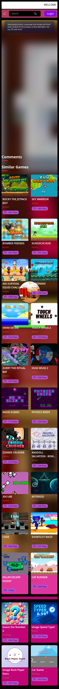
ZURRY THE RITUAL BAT (14, 370)
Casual (6, 677)
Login (50, 13)
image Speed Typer (43, 627)
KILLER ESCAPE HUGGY (12, 579)
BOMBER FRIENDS (13, 243)
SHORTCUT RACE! (42, 537)
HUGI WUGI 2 (40, 368)
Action (6, 206)
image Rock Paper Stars (14, 671)
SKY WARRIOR (40, 199)
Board (35, 630)
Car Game (38, 670)
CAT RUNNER (40, 577)
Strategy (7, 634)
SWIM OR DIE (11, 327)
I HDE (6, 537)
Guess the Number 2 (14, 629)
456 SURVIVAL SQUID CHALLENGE (14, 285)
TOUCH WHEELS (41, 327)
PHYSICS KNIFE (41, 412)
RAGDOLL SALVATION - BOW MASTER (43, 454)
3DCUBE (7, 496)
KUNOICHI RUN (41, 243)
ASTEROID (38, 496)
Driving (35, 673)
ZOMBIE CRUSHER (13, 452)
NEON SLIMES (11, 412)
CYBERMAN (39, 283)
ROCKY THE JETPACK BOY (15, 201)
